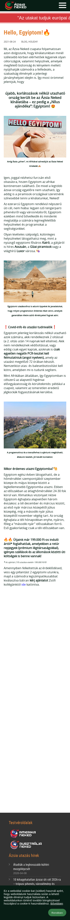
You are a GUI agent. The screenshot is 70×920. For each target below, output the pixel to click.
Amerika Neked (24, 834)
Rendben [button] (57, 912)
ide (23, 584)
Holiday (33, 41)
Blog (24, 41)
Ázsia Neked (15, 5)
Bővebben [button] (56, 903)
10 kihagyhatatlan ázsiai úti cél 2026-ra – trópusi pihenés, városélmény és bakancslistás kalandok (37, 883)
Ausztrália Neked (26, 845)
